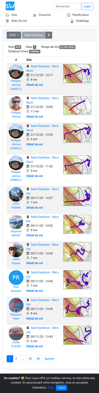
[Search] (67, 6)
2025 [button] (12, 35)
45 (30, 358)
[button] (49, 35)
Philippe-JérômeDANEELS (16, 84)
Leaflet (87, 81)
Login (87, 6)
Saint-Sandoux (33, 35)
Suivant (49, 358)
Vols (14, 15)
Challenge (82, 21)
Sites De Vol (19, 21)
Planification (81, 15)
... (23, 358)
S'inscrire (45, 15)
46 (38, 358)
